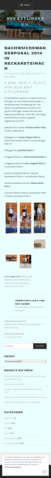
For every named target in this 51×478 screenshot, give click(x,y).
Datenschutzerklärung (12, 467)
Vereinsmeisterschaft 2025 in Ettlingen (22, 402)
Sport (7, 433)
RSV (6, 428)
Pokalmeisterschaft (13, 286)
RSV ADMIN (10, 76)
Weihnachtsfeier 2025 (14, 384)
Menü (27, 5)
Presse (7, 423)
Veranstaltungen (12, 443)
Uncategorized (10, 438)
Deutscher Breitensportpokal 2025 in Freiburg (25, 397)
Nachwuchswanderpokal (16, 283)
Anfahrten (9, 418)
